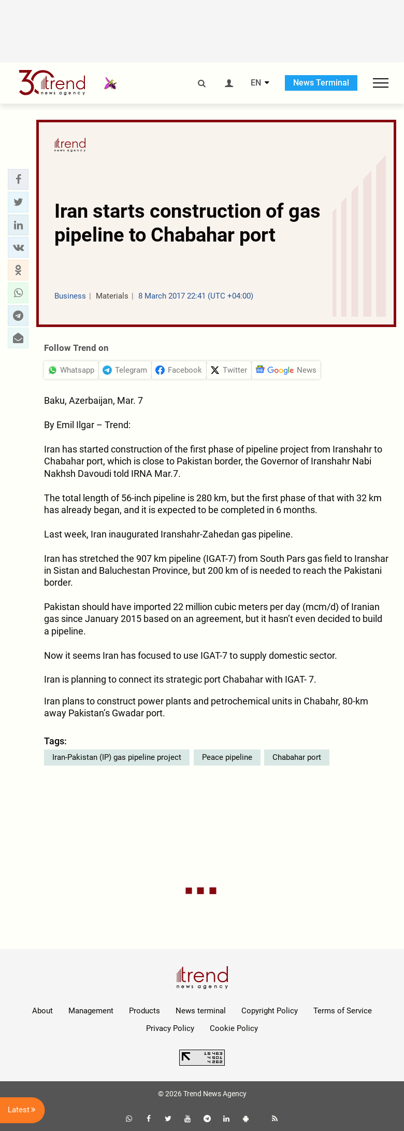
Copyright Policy (269, 1010)
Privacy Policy (170, 1028)
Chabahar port (296, 757)
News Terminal (321, 83)
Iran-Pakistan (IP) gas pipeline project (116, 757)
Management (90, 1010)
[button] (18, 179)
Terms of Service (342, 1010)
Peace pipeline (227, 757)
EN (256, 83)
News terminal (201, 1010)
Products (144, 1010)
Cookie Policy (234, 1028)
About (42, 1010)
